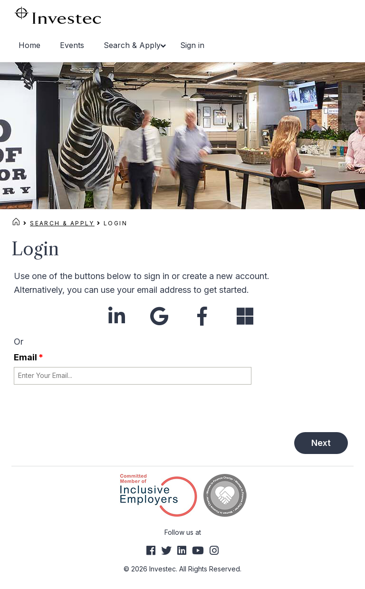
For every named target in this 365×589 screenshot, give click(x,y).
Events (72, 45)
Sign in (192, 45)
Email (28, 357)
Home (29, 45)
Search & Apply (132, 45)
